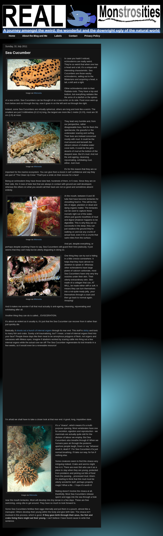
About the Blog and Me (34, 36)
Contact (73, 36)
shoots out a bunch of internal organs (34, 330)
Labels (58, 36)
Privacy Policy (92, 36)
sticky (86, 330)
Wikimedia (38, 93)
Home (12, 36)
